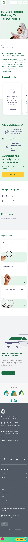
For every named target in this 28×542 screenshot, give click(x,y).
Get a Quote (8, 373)
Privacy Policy (11, 515)
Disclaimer (4, 515)
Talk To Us (20, 539)
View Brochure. (18, 529)
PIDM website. (20, 531)
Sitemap (10, 517)
